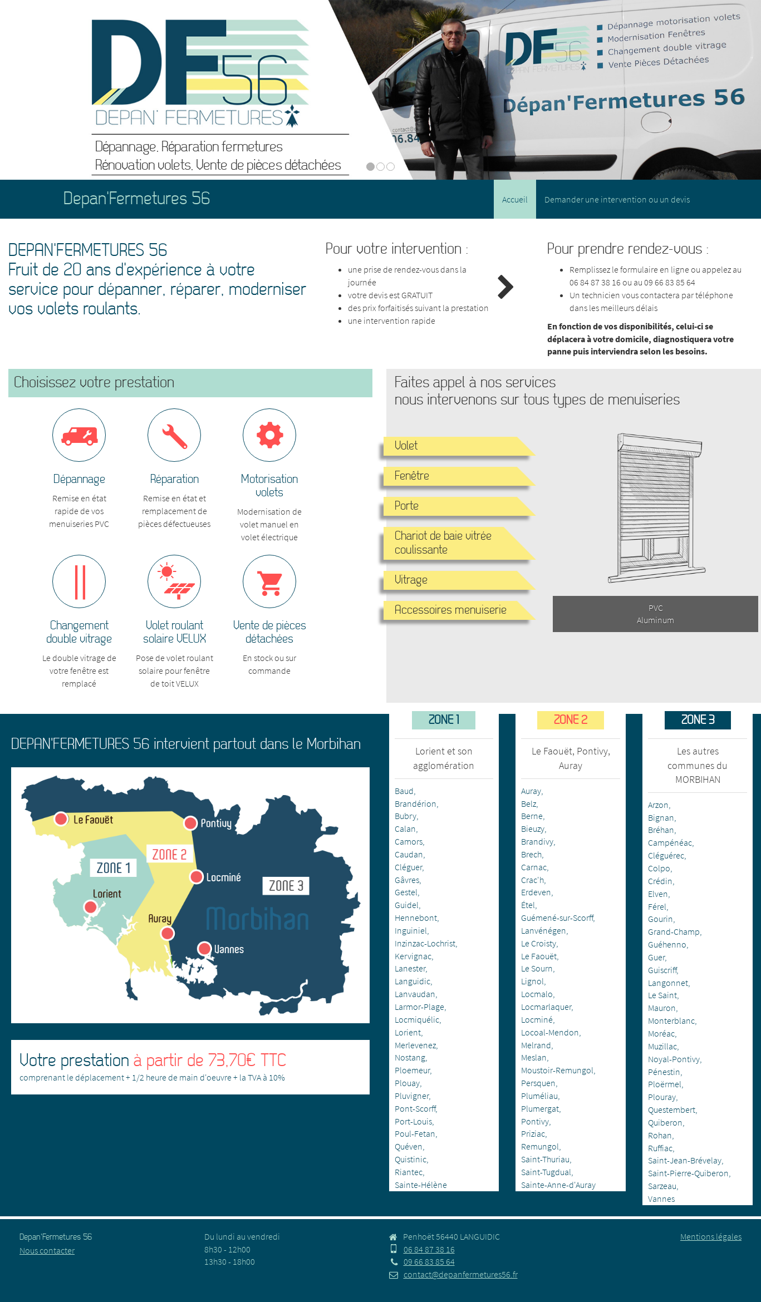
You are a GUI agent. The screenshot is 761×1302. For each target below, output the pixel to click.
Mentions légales (711, 1236)
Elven (658, 893)
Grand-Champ (674, 931)
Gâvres (407, 879)
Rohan (660, 1135)
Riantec (409, 1171)
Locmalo (537, 993)
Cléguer (408, 866)
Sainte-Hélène (421, 1184)
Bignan (661, 817)
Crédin (660, 880)
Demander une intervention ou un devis (617, 199)
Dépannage (79, 479)
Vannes (661, 1198)
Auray (531, 790)
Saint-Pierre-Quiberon (688, 1172)
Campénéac (670, 842)
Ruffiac (660, 1147)
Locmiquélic (417, 1019)
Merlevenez (415, 1045)
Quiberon (665, 1122)
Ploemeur (412, 1070)
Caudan (409, 854)
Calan (405, 828)
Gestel (406, 891)
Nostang (410, 1057)
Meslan (534, 1057)
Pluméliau (539, 1095)
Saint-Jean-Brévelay (684, 1160)
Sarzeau (662, 1185)
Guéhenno (667, 944)
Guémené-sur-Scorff (557, 917)
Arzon (658, 804)
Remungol (540, 1146)
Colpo (659, 868)
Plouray (662, 1096)
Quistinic (410, 1159)
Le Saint (662, 994)
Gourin (660, 918)
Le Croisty (538, 943)
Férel (657, 906)
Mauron (662, 1007)
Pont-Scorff (415, 1108)
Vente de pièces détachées (269, 632)
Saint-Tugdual (546, 1171)
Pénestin (664, 1071)
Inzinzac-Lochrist (425, 943)
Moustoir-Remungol (557, 1070)
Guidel (407, 904)
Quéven (409, 1146)
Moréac (661, 1033)
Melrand (536, 1045)
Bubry (405, 815)
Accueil (515, 199)
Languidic (412, 981)
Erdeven (536, 891)
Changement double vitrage (79, 632)
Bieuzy (532, 828)
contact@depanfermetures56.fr (453, 1274)
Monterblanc (671, 1020)
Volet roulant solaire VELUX (174, 632)
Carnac (534, 866)
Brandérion (415, 803)
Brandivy (537, 841)
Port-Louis (413, 1121)
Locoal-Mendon (550, 1032)
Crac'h (532, 879)
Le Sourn (537, 968)
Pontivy (535, 1121)
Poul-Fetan (415, 1133)
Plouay (407, 1082)
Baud (404, 790)
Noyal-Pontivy (674, 1058)
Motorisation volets (269, 486)
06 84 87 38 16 (595, 282)
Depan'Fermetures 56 (136, 199)
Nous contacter (47, 1250)
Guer (656, 957)
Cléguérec (666, 855)
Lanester (410, 968)
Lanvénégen (543, 930)
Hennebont (416, 917)
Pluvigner (412, 1095)
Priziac (533, 1133)
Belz (528, 803)
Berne (532, 815)
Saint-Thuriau (545, 1159)
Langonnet (668, 982)
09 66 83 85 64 (669, 282)
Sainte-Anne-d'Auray (558, 1184)
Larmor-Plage (419, 1006)
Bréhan (661, 829)
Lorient (408, 1032)
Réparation (174, 479)
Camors (409, 841)
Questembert (671, 1109)
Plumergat (540, 1108)
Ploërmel (664, 1083)
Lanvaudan (415, 993)
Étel (528, 904)
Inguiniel (411, 930)
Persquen (538, 1082)
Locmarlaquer (546, 1006)
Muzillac (662, 1046)
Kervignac (413, 955)
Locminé (537, 1019)
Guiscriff (662, 969)
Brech (531, 854)
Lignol (532, 981)
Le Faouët (539, 955)
